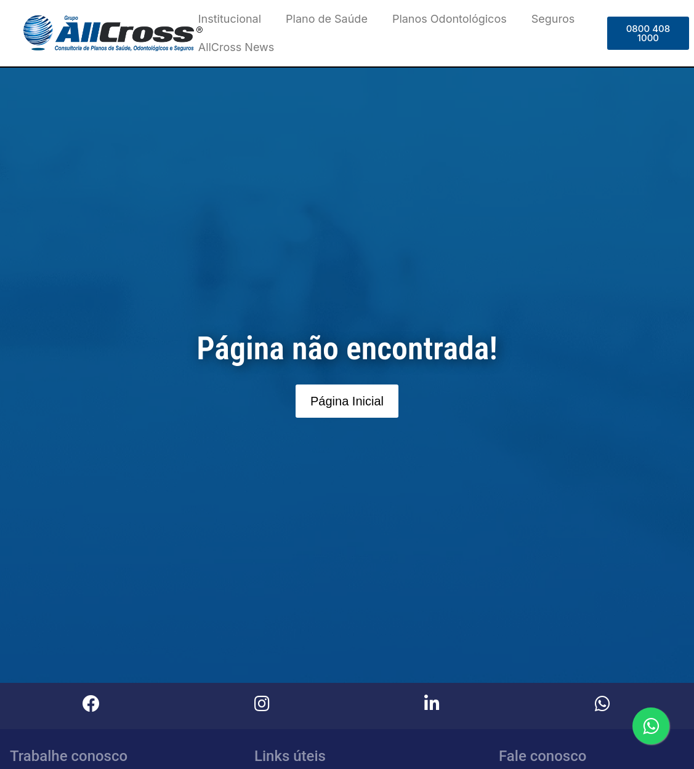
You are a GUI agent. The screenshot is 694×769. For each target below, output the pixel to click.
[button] (648, 33)
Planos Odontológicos (449, 18)
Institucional (229, 18)
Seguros (553, 18)
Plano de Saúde (327, 18)
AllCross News (236, 47)
